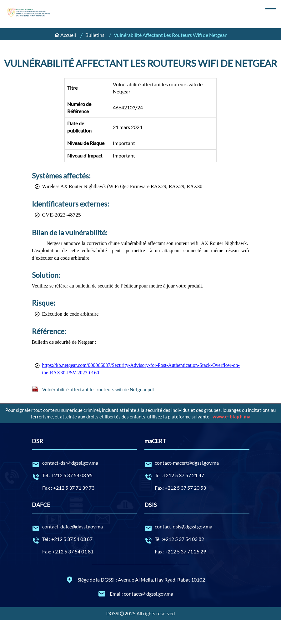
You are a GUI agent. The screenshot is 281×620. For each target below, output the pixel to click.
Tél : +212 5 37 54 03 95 (84, 475)
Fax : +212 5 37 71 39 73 (68, 488)
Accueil (68, 35)
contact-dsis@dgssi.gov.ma (197, 526)
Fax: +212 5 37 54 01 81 (67, 551)
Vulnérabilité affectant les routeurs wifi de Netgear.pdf (98, 389)
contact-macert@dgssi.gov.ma (197, 463)
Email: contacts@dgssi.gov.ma (135, 594)
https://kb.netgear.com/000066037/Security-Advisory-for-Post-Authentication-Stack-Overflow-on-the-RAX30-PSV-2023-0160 (141, 368)
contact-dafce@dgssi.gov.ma (84, 526)
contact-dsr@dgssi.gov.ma (84, 463)
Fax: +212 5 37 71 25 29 (180, 551)
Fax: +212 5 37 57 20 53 (180, 488)
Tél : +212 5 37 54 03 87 (84, 539)
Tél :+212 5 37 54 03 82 (197, 539)
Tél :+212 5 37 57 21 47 (197, 475)
